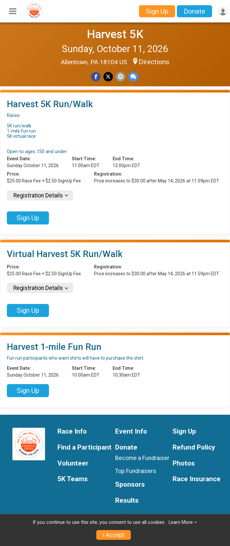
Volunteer (72, 463)
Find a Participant (84, 447)
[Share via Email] (120, 76)
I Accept (113, 535)
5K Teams (72, 479)
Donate (194, 11)
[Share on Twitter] (108, 76)
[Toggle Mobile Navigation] (13, 11)
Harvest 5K (115, 34)
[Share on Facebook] (95, 76)
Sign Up (157, 11)
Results (127, 500)
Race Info (72, 431)
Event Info (131, 431)
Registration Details (38, 195)
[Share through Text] (133, 76)
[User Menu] (223, 11)
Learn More (181, 522)
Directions (154, 62)
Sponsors (130, 484)
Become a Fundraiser (142, 458)
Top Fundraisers (135, 471)
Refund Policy (194, 447)
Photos (184, 463)
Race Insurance (197, 479)
